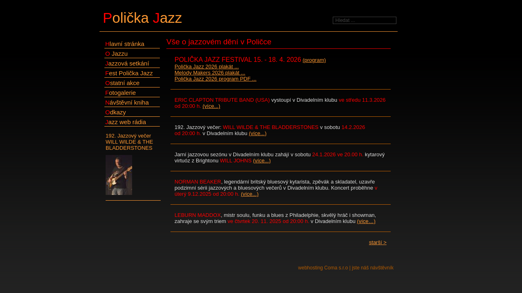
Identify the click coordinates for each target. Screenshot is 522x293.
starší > (378, 242)
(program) (314, 60)
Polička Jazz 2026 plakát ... (207, 66)
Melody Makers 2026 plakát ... (210, 73)
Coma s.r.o (336, 268)
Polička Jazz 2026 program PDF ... (216, 79)
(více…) (366, 221)
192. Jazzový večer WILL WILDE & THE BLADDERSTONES (133, 164)
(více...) (211, 106)
